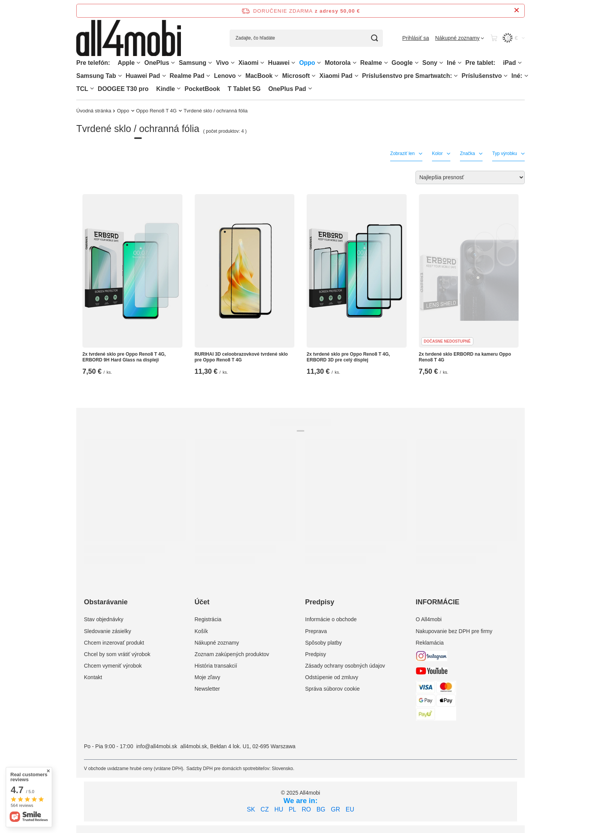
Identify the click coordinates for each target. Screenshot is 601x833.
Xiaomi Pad (335, 76)
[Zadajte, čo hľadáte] (306, 38)
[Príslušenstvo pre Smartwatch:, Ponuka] (456, 76)
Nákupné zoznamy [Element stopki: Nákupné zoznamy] (217, 643)
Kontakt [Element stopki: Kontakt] (93, 677)
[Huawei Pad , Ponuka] (164, 76)
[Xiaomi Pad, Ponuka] (356, 76)
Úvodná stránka (93, 111)
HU (278, 809)
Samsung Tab (96, 76)
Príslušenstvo (481, 76)
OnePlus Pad (287, 89)
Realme (371, 62)
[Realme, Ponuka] (386, 62)
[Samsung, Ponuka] (210, 62)
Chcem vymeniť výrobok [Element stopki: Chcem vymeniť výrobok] (113, 666)
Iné (451, 62)
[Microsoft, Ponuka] (313, 76)
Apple (126, 62)
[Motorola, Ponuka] (354, 62)
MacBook (259, 76)
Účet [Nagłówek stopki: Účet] (202, 602)
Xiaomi (248, 62)
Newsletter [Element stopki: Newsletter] (207, 689)
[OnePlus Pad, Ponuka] (310, 88)
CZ (265, 809)
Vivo (222, 62)
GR (335, 809)
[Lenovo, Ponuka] (239, 76)
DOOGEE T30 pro (123, 89)
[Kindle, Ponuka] (179, 88)
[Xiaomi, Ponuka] (262, 62)
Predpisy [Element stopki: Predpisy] (315, 654)
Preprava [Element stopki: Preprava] (316, 631)
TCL (82, 89)
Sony (429, 62)
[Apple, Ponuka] (138, 62)
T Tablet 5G (244, 89)
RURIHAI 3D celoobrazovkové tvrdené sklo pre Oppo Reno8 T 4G (241, 357)
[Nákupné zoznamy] (459, 38)
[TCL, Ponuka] (92, 88)
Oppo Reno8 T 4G (156, 111)
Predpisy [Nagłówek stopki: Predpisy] (319, 602)
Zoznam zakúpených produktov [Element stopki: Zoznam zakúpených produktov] (232, 654)
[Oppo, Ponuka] (319, 62)
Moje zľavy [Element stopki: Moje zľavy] (207, 677)
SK (251, 809)
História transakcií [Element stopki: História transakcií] (216, 666)
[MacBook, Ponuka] (276, 76)
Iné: (516, 76)
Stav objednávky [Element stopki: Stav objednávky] (103, 619)
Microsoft (296, 76)
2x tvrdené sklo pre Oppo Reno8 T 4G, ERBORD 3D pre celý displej (348, 357)
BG (321, 809)
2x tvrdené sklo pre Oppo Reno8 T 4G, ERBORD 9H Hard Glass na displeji (124, 357)
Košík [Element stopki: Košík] (201, 631)
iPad (509, 62)
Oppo (307, 62)
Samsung (192, 62)
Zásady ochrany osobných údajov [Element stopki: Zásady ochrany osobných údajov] (345, 666)
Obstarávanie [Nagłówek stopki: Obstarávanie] (106, 602)
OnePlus (156, 62)
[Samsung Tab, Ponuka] (120, 76)
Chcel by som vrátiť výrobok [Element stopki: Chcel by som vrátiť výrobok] (117, 654)
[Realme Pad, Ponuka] (208, 76)
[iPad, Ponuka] (520, 62)
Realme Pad (187, 76)
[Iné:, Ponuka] (526, 76)
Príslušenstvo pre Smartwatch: (407, 76)
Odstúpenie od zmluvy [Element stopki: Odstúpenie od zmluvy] (331, 677)
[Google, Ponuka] (417, 62)
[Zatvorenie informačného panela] (516, 10)
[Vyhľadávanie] (374, 38)
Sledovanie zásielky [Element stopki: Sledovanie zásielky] (107, 631)
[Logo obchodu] (128, 38)
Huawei (278, 62)
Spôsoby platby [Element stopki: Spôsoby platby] (323, 643)
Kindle (165, 89)
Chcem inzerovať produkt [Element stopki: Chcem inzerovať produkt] (114, 643)
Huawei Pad (143, 76)
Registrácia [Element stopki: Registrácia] (208, 619)
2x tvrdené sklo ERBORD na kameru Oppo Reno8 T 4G (465, 357)
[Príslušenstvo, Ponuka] (505, 76)
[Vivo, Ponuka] (233, 62)
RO (306, 809)
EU (350, 809)
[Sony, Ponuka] (441, 62)
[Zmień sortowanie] (470, 177)
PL (292, 809)
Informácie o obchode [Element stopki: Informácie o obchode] (331, 619)
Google (402, 62)
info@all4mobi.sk (156, 746)
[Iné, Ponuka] (459, 62)
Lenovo (225, 76)
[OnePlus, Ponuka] (173, 62)
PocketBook (202, 89)
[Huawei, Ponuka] (293, 62)
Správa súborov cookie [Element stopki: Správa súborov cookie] (332, 689)
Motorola (338, 62)
